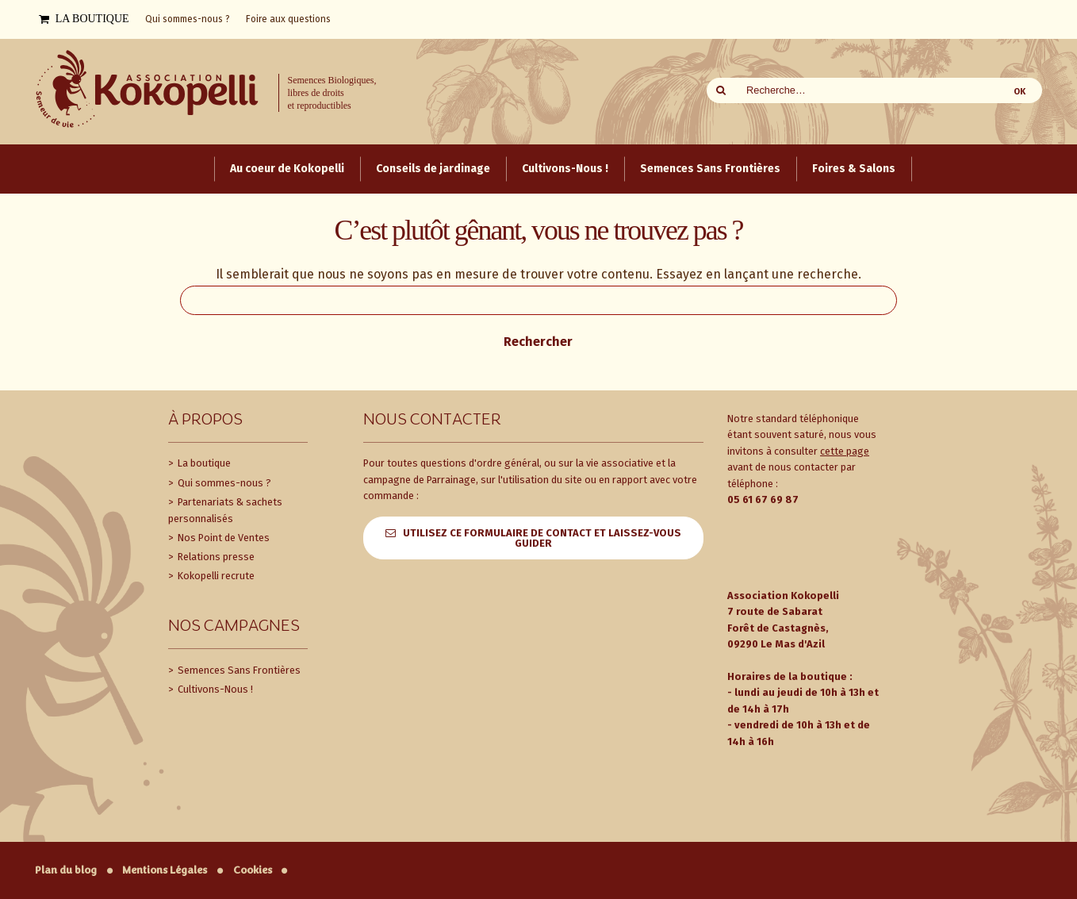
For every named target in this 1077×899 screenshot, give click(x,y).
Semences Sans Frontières (238, 670)
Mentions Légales (164, 870)
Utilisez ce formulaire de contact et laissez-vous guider (542, 538)
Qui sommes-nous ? (223, 483)
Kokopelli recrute (215, 576)
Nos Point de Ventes (222, 538)
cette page (844, 451)
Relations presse (215, 557)
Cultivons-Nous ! (214, 689)
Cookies (252, 870)
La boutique (203, 463)
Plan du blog (66, 870)
